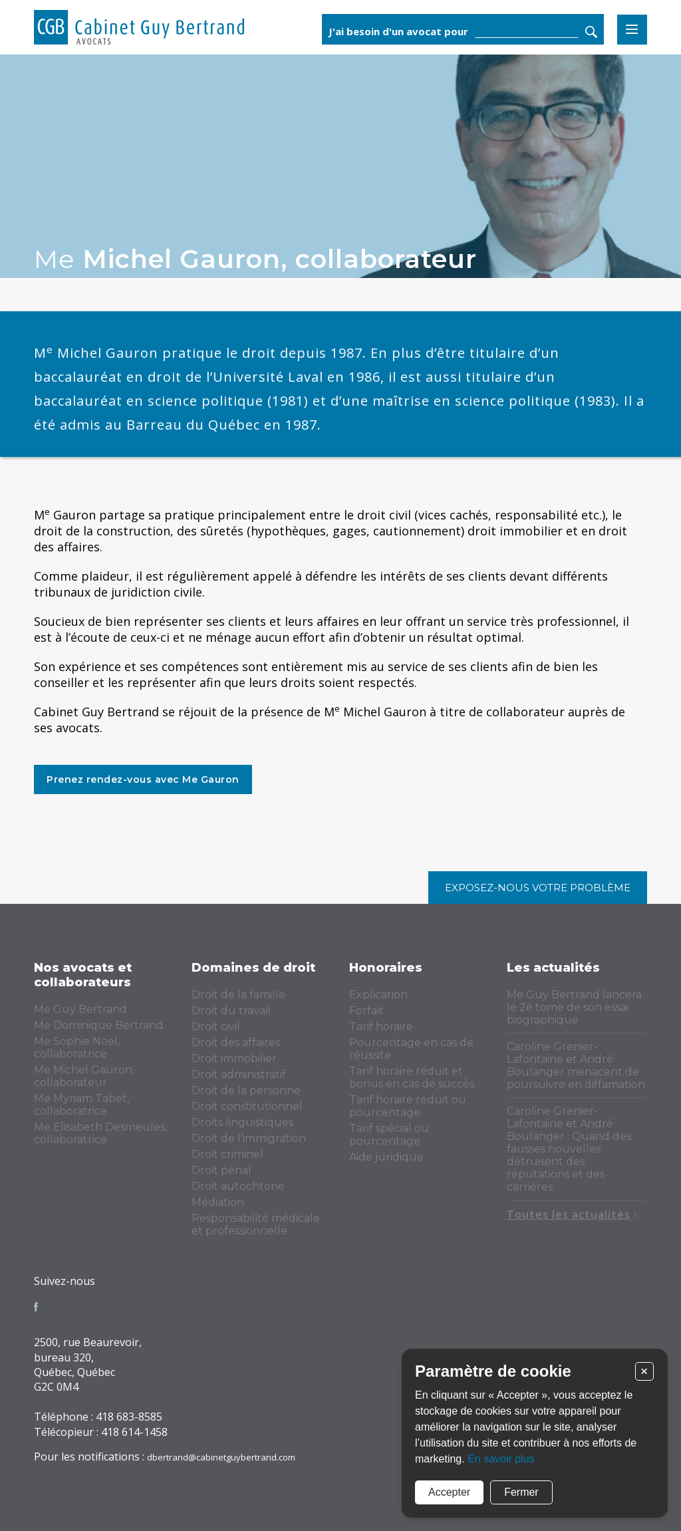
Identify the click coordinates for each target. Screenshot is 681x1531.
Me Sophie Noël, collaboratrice (77, 1047)
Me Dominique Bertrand (99, 1025)
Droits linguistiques (242, 1122)
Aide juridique (386, 1157)
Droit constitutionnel (247, 1106)
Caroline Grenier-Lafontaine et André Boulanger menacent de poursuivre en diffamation (576, 1065)
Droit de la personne (246, 1090)
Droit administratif (239, 1074)
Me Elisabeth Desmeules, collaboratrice (100, 1133)
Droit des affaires (236, 1042)
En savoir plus (501, 1458)
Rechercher (591, 32)
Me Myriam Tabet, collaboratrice (81, 1104)
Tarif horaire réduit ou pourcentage (407, 1106)
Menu (632, 30)
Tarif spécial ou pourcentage (389, 1134)
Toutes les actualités (572, 1214)
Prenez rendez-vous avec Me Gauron (143, 779)
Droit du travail (231, 1010)
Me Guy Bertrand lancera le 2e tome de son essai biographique (574, 1007)
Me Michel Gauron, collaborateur (84, 1076)
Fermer (521, 1492)
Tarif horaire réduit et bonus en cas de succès (411, 1077)
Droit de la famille (238, 994)
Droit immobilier (234, 1058)
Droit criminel (227, 1154)
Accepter (449, 1492)
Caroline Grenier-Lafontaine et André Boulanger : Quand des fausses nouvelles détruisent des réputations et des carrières (569, 1149)
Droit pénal (221, 1170)
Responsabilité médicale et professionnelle (256, 1224)
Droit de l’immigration (249, 1138)
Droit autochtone (238, 1186)
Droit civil (216, 1026)
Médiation (218, 1202)
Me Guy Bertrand (80, 1009)
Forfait (366, 1010)
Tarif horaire (381, 1026)
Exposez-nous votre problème (537, 887)
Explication (378, 994)
